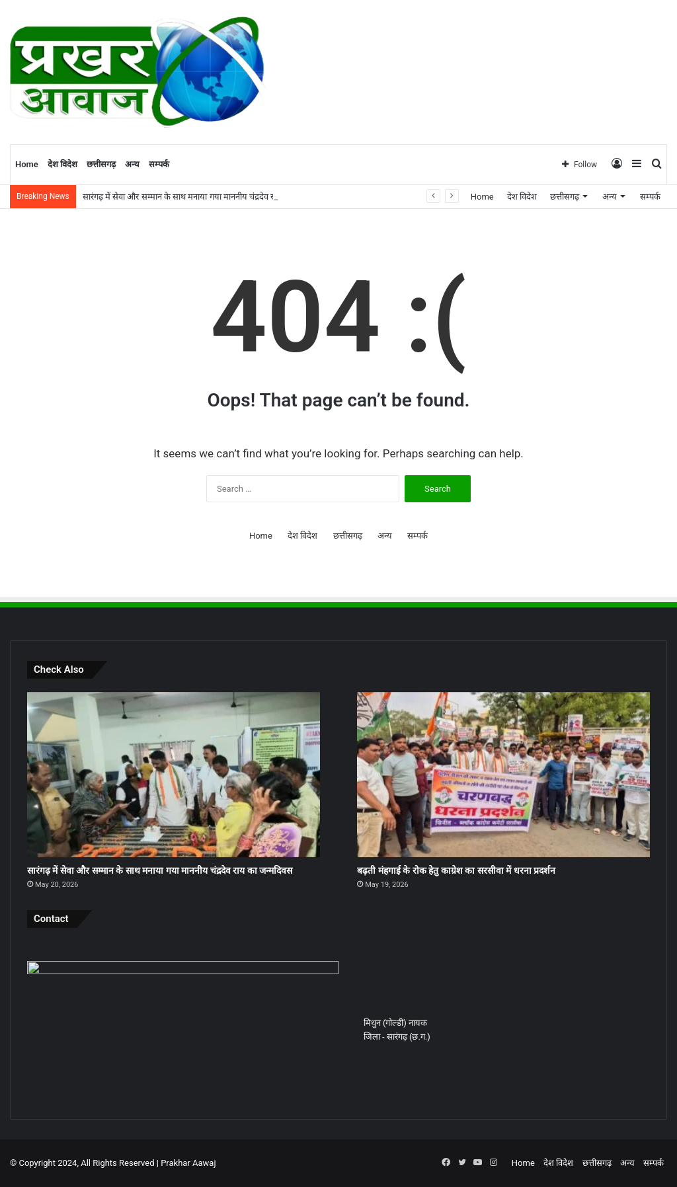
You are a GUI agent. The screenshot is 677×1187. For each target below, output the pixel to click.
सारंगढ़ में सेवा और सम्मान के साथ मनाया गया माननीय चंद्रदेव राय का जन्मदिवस (159, 870)
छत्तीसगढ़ (101, 164)
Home (26, 164)
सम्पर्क (159, 164)
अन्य (132, 164)
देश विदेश (62, 164)
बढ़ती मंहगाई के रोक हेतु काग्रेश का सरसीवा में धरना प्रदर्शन (456, 870)
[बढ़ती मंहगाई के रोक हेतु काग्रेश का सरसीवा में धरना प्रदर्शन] (503, 774)
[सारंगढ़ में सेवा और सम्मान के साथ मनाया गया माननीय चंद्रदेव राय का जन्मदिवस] (173, 774)
